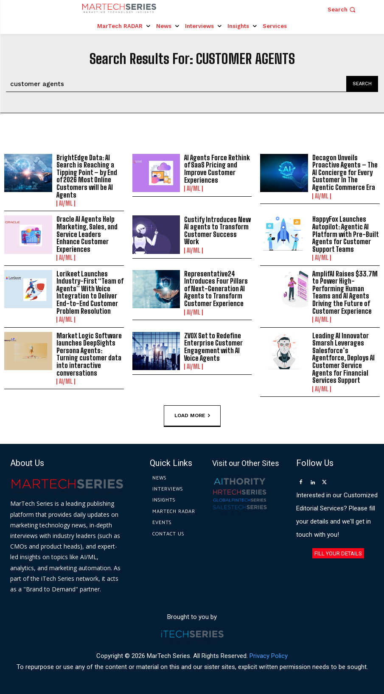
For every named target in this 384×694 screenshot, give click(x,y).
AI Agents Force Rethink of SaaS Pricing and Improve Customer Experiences (217, 168)
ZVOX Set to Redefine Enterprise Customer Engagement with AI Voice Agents (213, 347)
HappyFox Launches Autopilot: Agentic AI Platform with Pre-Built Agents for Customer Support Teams (345, 234)
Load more (192, 415)
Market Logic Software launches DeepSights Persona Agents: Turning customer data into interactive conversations (89, 354)
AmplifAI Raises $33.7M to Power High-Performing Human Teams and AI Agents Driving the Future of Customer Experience (345, 292)
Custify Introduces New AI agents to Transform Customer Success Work (217, 230)
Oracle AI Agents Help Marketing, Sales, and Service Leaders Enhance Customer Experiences (87, 234)
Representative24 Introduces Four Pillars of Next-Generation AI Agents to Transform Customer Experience (216, 288)
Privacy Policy (268, 655)
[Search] (362, 84)
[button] (343, 9)
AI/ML (66, 203)
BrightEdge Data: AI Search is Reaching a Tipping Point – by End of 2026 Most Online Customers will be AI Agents (86, 176)
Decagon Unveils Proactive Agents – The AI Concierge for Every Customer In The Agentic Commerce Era (345, 172)
